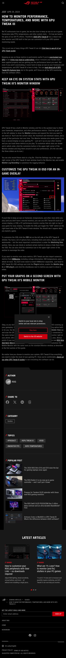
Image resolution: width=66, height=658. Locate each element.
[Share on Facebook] (7, 402)
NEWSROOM (6, 630)
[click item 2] (35, 589)
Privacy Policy (7, 650)
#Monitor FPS (13, 446)
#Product (12, 441)
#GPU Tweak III (28, 441)
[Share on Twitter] (15, 402)
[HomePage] (4, 600)
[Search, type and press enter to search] (62, 3)
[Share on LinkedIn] (22, 402)
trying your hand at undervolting (22, 60)
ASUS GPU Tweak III (40, 37)
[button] (3, 3)
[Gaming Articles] (15, 600)
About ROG (5, 620)
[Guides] (27, 600)
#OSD (41, 441)
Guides (10, 421)
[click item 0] (31, 589)
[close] (48, 317)
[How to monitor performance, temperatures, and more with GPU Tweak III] (35, 603)
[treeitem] (17, 564)
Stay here (33, 330)
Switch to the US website (33, 336)
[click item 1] (33, 589)
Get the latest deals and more (13, 610)
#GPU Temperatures (33, 446)
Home (4, 625)
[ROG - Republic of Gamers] (33, 3)
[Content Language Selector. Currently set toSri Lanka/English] (9, 646)
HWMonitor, (16, 259)
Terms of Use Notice (21, 651)
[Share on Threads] (30, 402)
